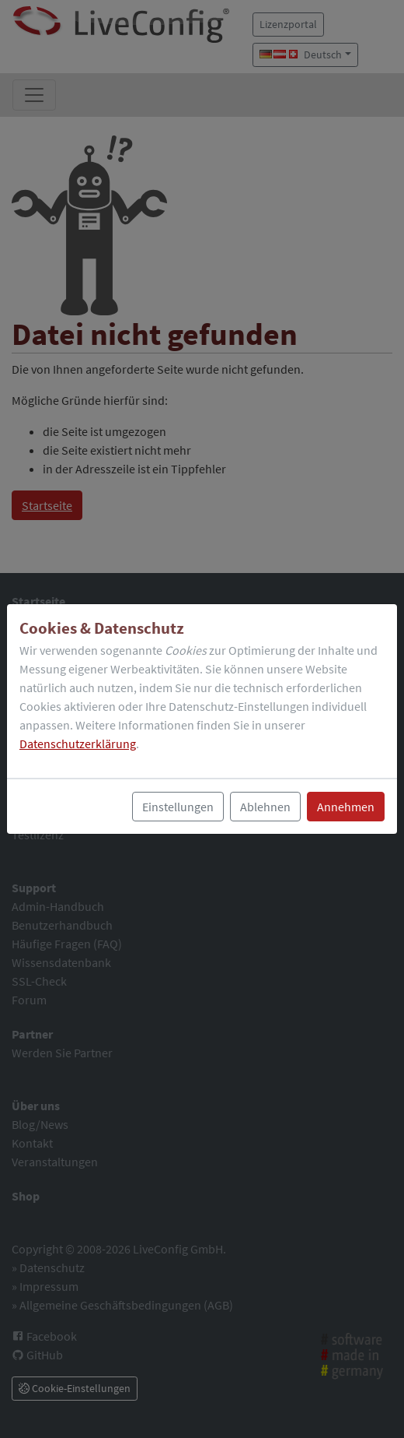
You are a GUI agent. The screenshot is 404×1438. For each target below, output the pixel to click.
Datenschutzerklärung (77, 743)
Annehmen (345, 806)
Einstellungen (178, 806)
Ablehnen (265, 806)
